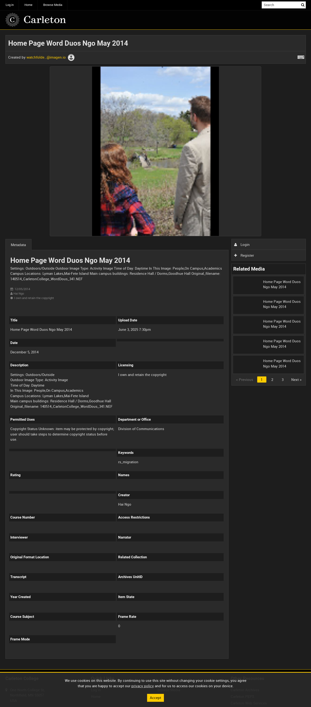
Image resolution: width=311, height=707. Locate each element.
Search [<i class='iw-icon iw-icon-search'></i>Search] (303, 4)
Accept (155, 697)
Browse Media (52, 5)
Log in (10, 5)
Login (242, 244)
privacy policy (142, 685)
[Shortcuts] (301, 56)
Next (296, 379)
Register (244, 255)
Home (28, 5)
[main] (155, 349)
